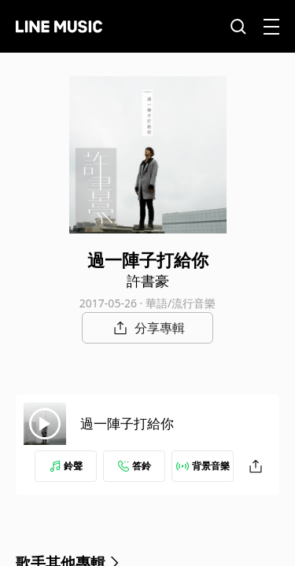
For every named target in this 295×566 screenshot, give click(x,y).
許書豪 (148, 280)
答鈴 (134, 465)
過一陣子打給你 (127, 423)
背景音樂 (203, 465)
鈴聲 (66, 465)
